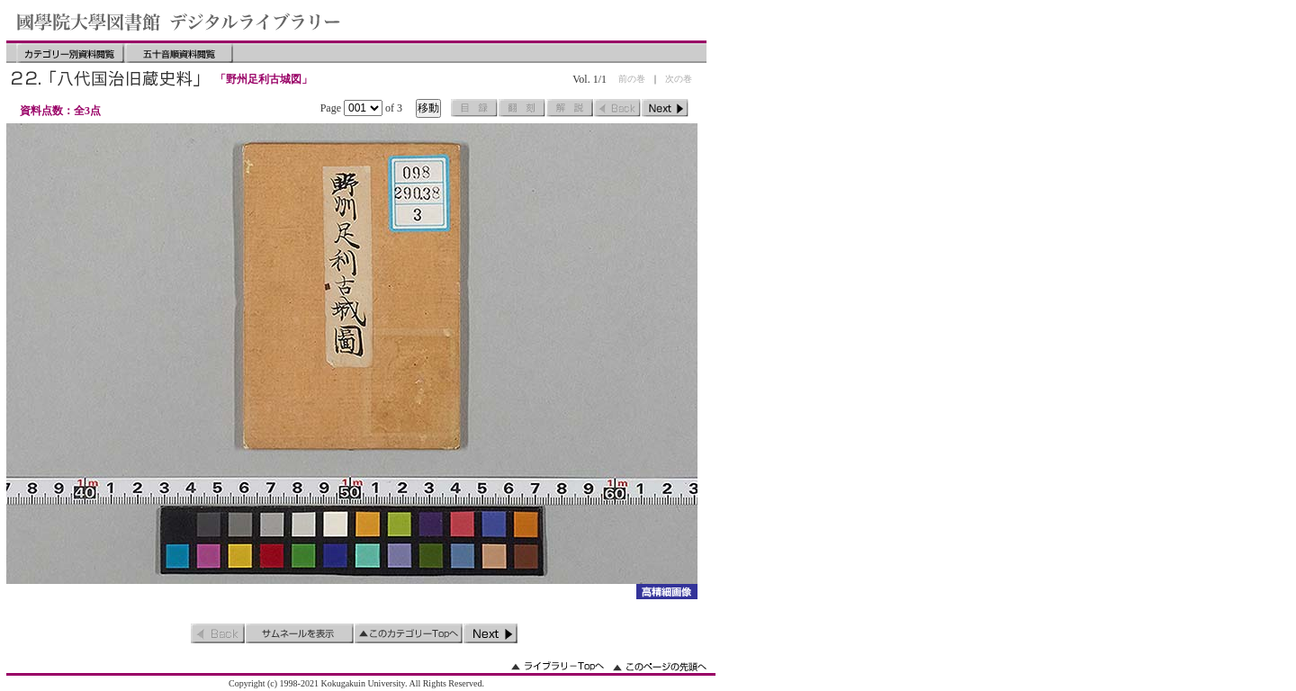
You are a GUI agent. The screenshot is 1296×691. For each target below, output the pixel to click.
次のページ (665, 108)
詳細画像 (666, 591)
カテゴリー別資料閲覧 (70, 53)
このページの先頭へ (659, 666)
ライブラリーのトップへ (557, 666)
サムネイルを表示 (300, 633)
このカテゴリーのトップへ (409, 633)
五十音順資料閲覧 (179, 53)
